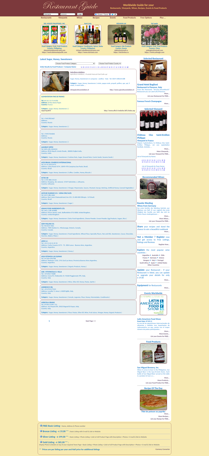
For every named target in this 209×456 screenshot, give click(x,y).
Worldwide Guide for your (138, 5)
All (127, 67)
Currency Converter (163, 449)
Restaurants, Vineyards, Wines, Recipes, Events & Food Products (138, 8)
